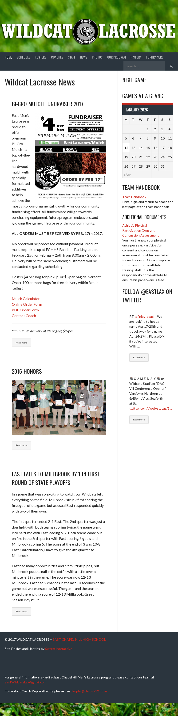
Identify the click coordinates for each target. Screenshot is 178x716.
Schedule (23, 57)
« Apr (127, 175)
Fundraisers (154, 57)
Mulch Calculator (26, 298)
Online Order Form (27, 304)
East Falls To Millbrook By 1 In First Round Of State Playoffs (56, 478)
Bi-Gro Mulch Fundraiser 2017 (47, 103)
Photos (97, 57)
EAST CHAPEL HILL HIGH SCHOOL (79, 639)
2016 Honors (27, 371)
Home (8, 57)
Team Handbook (134, 197)
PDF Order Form (25, 310)
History (136, 57)
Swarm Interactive (58, 649)
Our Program (116, 57)
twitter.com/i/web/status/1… (150, 408)
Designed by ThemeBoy (158, 706)
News (83, 57)
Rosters (40, 57)
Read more (21, 342)
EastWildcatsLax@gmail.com (25, 682)
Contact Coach (24, 315)
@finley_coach (144, 316)
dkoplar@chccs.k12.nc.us (89, 691)
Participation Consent (138, 230)
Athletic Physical (134, 225)
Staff (71, 57)
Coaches (57, 57)
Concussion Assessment (140, 235)
